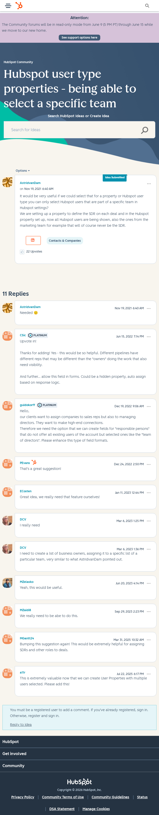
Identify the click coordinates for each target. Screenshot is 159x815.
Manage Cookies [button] (96, 809)
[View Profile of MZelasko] (26, 581)
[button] (149, 184)
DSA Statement (62, 809)
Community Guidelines (110, 797)
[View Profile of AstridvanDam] (30, 183)
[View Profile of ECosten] (25, 490)
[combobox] (79, 129)
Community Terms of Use (63, 797)
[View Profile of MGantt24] (27, 638)
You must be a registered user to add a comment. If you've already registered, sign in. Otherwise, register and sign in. (79, 713)
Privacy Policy (22, 797)
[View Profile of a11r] (22, 672)
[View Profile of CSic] (23, 334)
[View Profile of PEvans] (25, 462)
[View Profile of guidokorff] (27, 404)
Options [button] (21, 170)
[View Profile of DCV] (23, 519)
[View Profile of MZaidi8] (25, 609)
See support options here (79, 37)
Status (142, 797)
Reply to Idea (21, 725)
